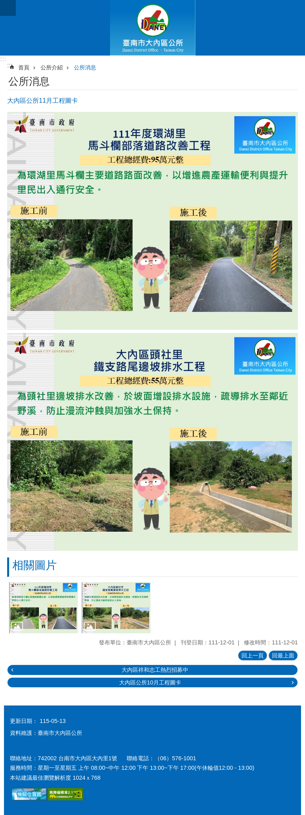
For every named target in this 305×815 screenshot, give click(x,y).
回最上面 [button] (283, 655)
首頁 (23, 67)
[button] (43, 608)
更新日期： (24, 721)
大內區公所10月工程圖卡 (150, 682)
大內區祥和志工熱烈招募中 (155, 670)
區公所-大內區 (152, 28)
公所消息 (85, 67)
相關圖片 (34, 565)
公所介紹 (52, 67)
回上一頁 (252, 655)
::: (3, 59)
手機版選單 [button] (8, 8)
